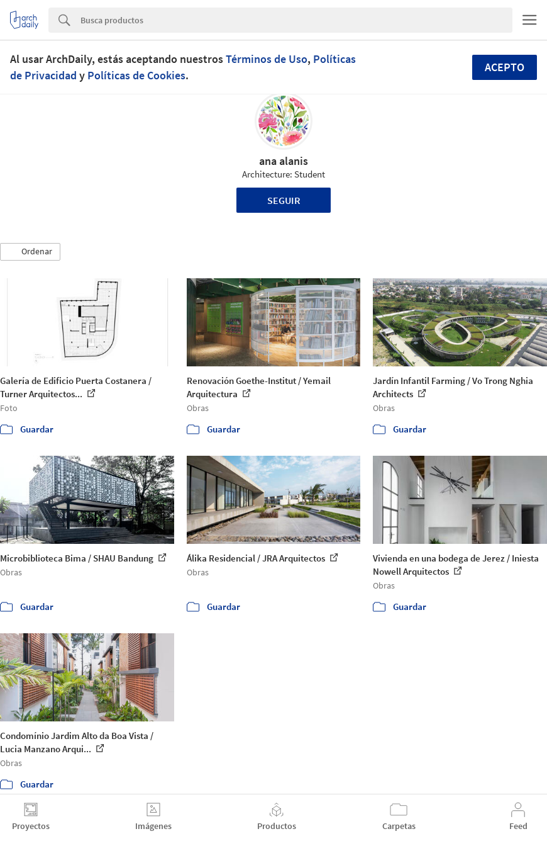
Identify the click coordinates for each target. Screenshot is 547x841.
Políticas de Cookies (136, 75)
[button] (30, 252)
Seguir (284, 200)
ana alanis (283, 161)
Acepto (504, 67)
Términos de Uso (266, 59)
